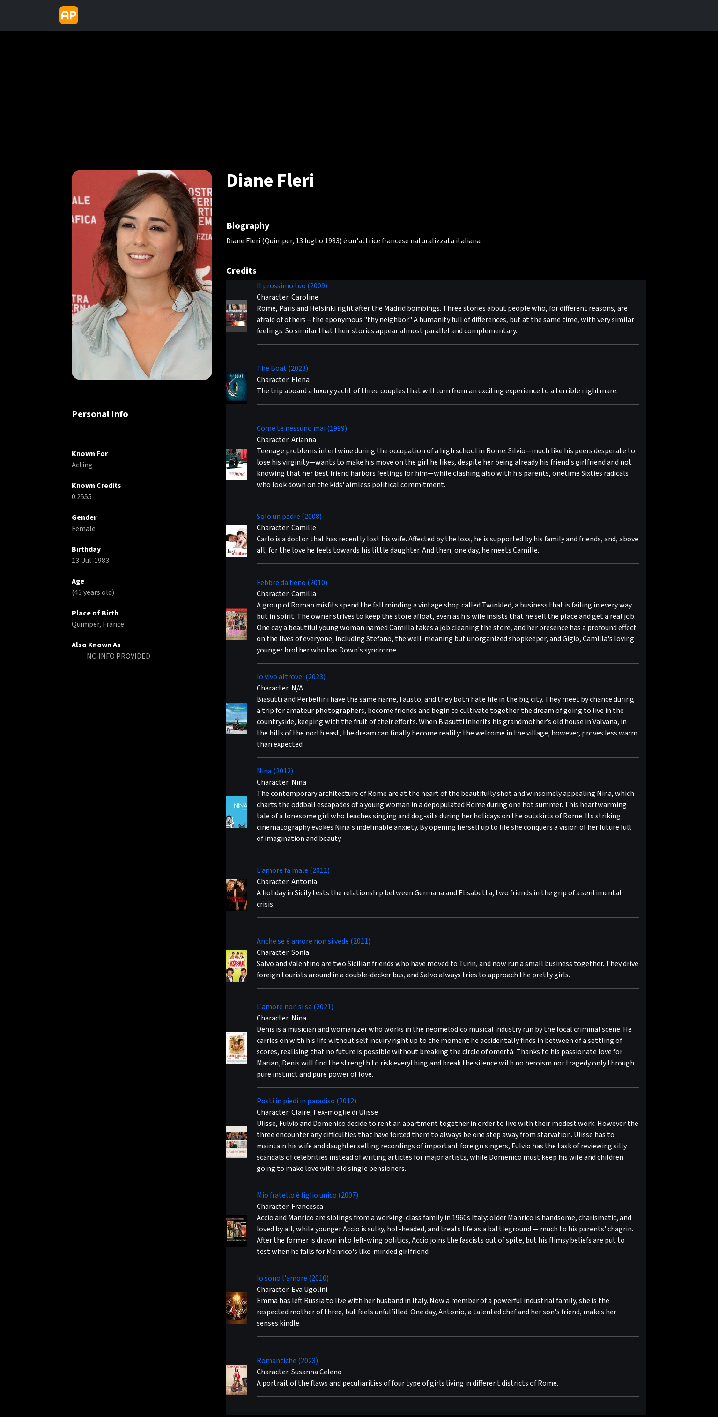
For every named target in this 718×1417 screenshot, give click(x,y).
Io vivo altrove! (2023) (291, 677)
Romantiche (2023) (287, 1361)
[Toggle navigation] (90, 15)
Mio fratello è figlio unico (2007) (307, 1195)
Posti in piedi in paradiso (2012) (306, 1101)
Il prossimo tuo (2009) (292, 286)
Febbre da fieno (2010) (292, 582)
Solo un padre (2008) (289, 516)
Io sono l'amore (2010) (293, 1278)
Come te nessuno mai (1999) (302, 428)
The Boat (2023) (282, 368)
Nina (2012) (275, 771)
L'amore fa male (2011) (293, 870)
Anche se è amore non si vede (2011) (313, 941)
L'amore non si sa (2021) (295, 1007)
